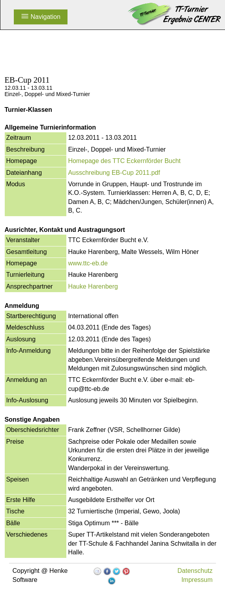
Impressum (196, 579)
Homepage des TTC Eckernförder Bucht (124, 160)
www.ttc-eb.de (87, 263)
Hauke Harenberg (93, 286)
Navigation (40, 16)
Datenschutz (195, 570)
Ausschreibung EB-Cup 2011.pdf (114, 172)
